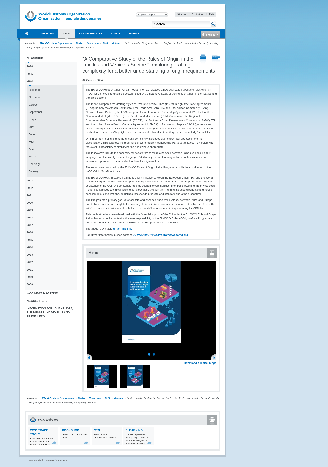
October (116, 43)
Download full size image (200, 363)
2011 (30, 269)
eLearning (134, 430)
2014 (30, 247)
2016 (30, 232)
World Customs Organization (56, 43)
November (35, 97)
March (32, 156)
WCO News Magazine (42, 293)
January (33, 171)
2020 (30, 202)
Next (215, 358)
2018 (30, 217)
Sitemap (181, 14)
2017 (30, 225)
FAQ (211, 14)
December (35, 89)
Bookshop (70, 430)
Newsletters (37, 300)
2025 (30, 73)
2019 (30, 210)
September (35, 112)
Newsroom (93, 43)
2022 (30, 187)
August (33, 119)
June (32, 134)
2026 (30, 66)
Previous (90, 358)
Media (79, 43)
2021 (30, 195)
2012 (30, 262)
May (31, 141)
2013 (30, 254)
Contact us (198, 14)
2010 (30, 276)
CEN (97, 430)
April (31, 149)
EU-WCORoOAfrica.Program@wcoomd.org (160, 234)
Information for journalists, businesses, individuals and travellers (50, 312)
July (31, 126)
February (34, 164)
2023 (30, 180)
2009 (30, 284)
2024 (105, 43)
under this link (122, 228)
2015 (30, 239)
